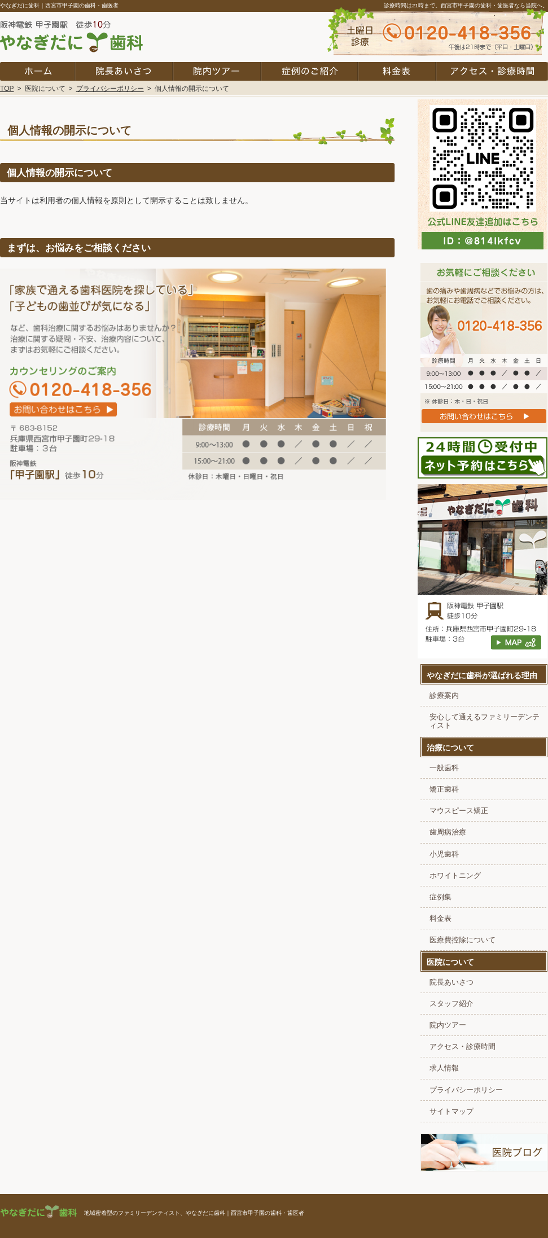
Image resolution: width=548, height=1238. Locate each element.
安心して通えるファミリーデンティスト (484, 721)
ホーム (37, 71)
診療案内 (444, 696)
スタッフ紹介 (451, 1004)
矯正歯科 (444, 789)
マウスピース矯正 (458, 811)
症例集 (440, 897)
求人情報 (444, 1068)
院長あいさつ (451, 982)
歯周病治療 (447, 832)
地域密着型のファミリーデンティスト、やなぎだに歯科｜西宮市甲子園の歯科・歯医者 (194, 1213)
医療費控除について (462, 940)
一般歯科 (444, 768)
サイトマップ (451, 1112)
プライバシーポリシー (466, 1090)
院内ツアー (447, 1025)
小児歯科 (444, 854)
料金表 (440, 919)
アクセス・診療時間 (462, 1047)
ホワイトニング (455, 876)
